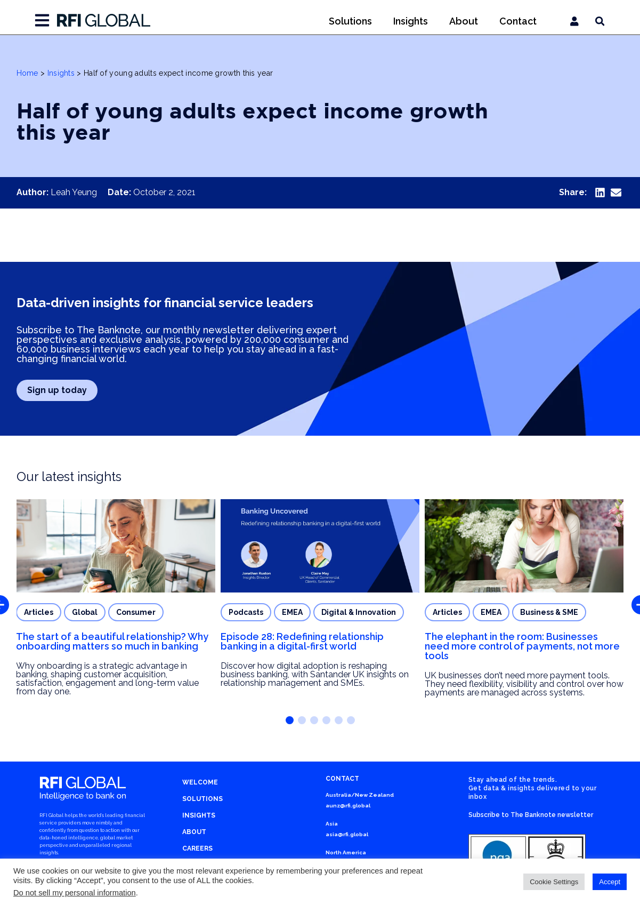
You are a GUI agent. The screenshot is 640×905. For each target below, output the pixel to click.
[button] (599, 193)
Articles (38, 612)
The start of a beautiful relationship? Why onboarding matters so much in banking (112, 641)
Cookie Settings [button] (554, 882)
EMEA (292, 612)
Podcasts (246, 612)
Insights (410, 21)
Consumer (136, 612)
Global (85, 612)
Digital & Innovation (358, 612)
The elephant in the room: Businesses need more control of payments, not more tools (522, 646)
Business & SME (549, 612)
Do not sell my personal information (74, 892)
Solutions (350, 21)
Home (27, 73)
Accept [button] (609, 882)
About (463, 21)
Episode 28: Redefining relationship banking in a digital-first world (302, 641)
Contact (518, 21)
